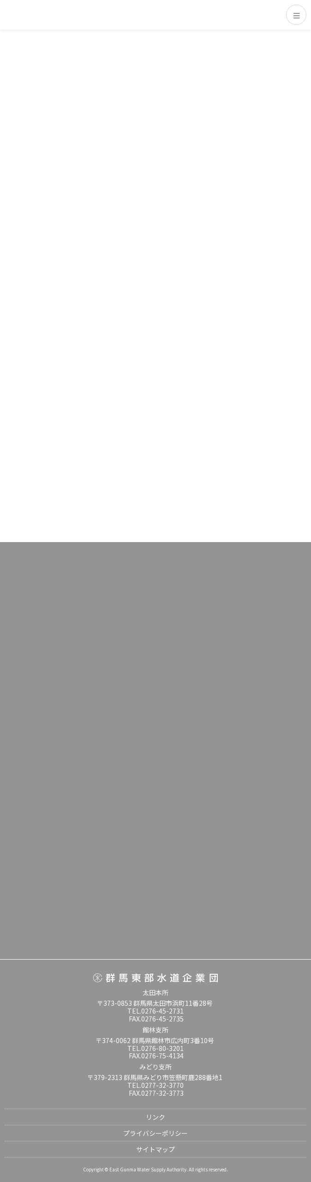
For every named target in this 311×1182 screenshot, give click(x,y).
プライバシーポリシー (155, 1133)
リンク (155, 1117)
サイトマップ (155, 1149)
